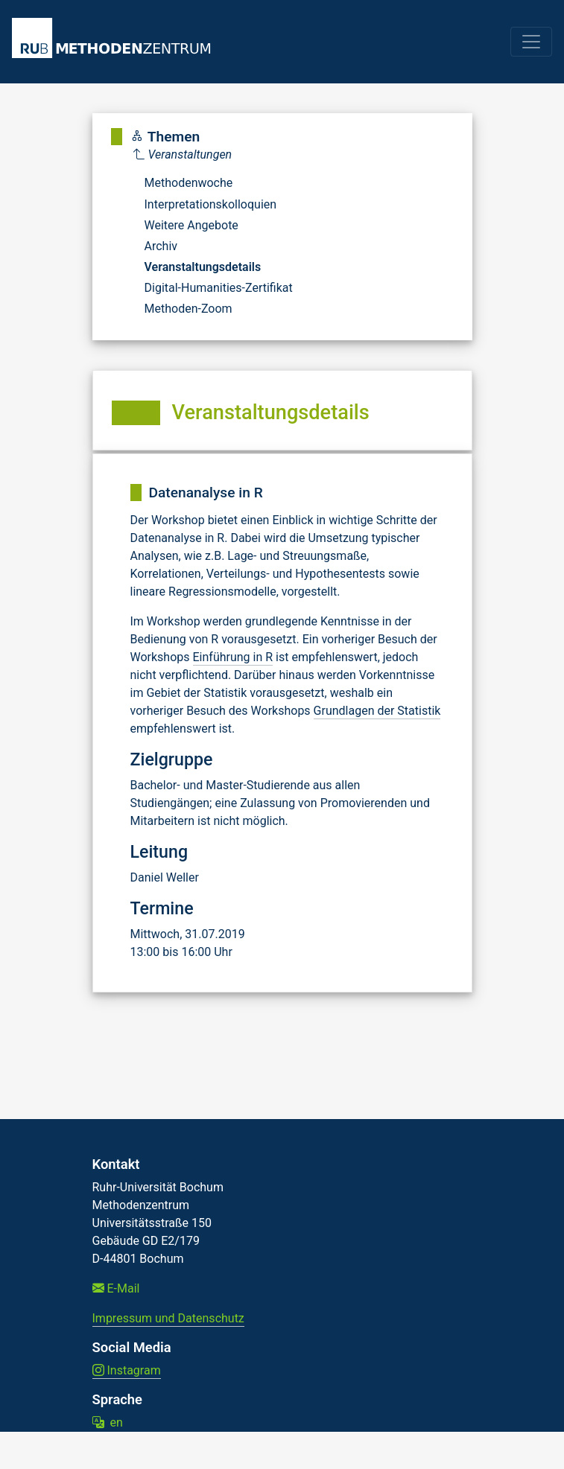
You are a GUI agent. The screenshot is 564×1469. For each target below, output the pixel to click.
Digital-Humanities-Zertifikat (219, 288)
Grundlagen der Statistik (377, 711)
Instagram (126, 1370)
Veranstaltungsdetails (203, 267)
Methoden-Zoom (188, 309)
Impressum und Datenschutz (168, 1318)
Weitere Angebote (191, 225)
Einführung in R (233, 657)
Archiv (161, 246)
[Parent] (213, 155)
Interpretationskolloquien (211, 204)
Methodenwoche (189, 183)
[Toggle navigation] (531, 42)
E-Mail (116, 1288)
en (107, 1422)
